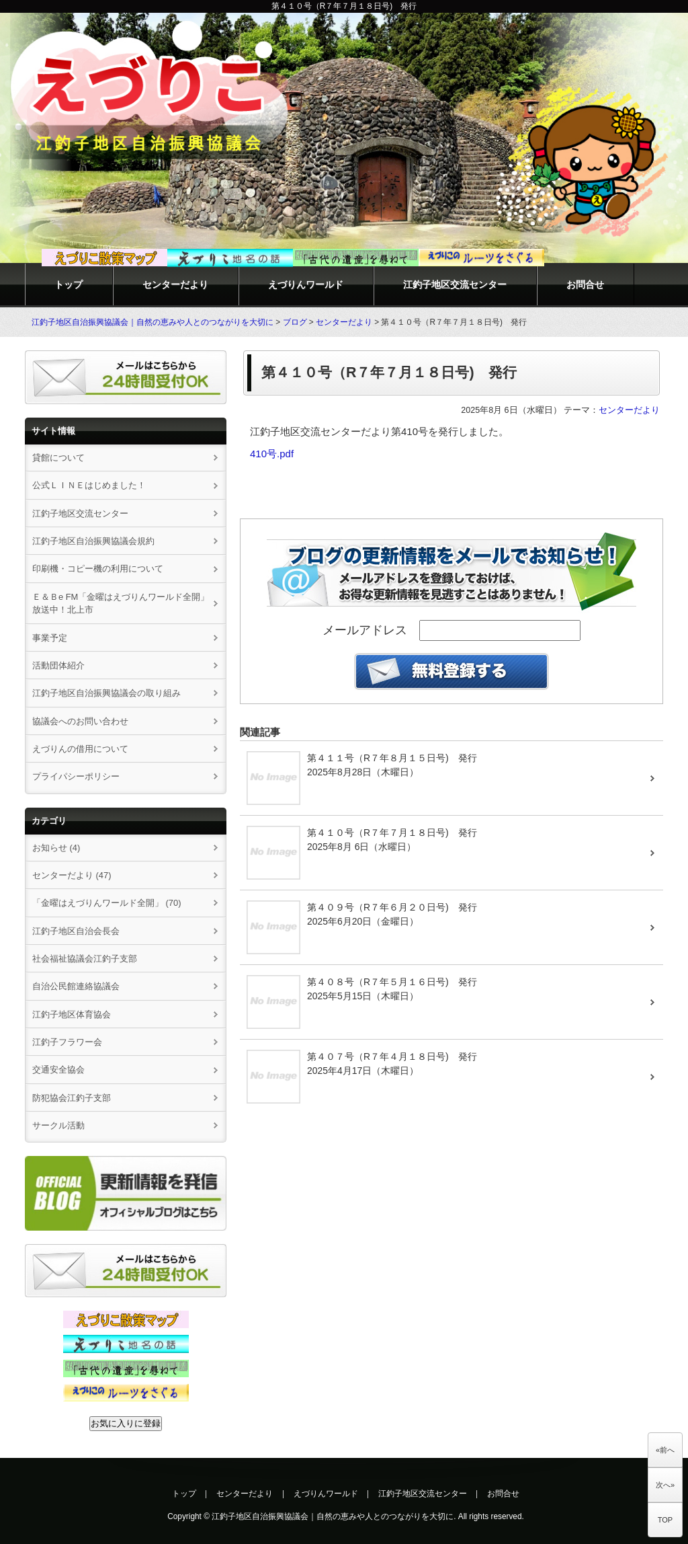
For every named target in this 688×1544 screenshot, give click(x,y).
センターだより (175, 284)
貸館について (58, 458)
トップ (68, 284)
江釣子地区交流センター (455, 284)
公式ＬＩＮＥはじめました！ (89, 485)
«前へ (665, 1450)
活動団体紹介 (58, 665)
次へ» (665, 1485)
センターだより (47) (72, 875)
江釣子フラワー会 (67, 1042)
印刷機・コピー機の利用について (97, 569)
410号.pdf (272, 453)
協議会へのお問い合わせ (80, 721)
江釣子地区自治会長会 (76, 931)
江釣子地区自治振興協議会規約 (93, 541)
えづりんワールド (305, 284)
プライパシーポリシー (76, 776)
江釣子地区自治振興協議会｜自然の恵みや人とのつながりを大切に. (334, 1516)
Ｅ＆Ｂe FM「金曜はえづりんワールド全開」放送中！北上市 (120, 603)
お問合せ (585, 284)
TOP (665, 1520)
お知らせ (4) (56, 848)
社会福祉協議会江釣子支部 (84, 959)
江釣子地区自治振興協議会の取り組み (106, 693)
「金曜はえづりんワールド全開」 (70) (106, 903)
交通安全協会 (58, 1070)
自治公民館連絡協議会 (76, 986)
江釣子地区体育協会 (71, 1014)
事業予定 (49, 638)
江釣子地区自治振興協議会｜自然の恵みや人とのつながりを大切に (152, 322)
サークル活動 (58, 1125)
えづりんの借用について (84, 749)
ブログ (295, 322)
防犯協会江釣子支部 (71, 1098)
